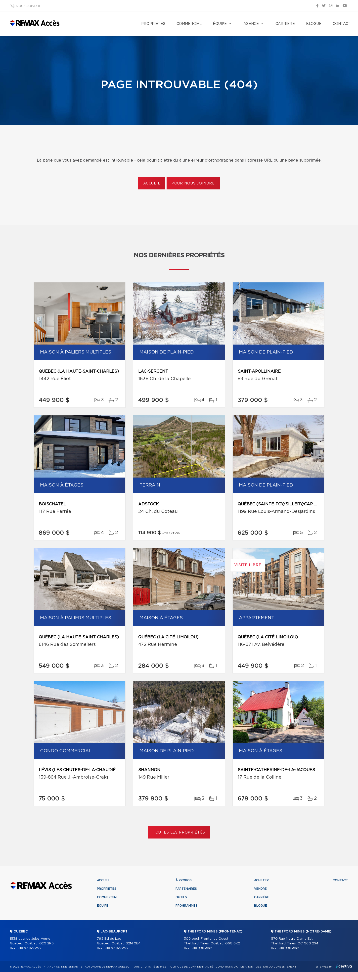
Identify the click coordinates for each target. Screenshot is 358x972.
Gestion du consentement (276, 967)
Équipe (220, 24)
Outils (181, 897)
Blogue (313, 24)
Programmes (186, 905)
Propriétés (153, 24)
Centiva (344, 966)
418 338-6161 (202, 948)
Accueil (151, 183)
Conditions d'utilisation (234, 967)
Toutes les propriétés (179, 832)
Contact (342, 24)
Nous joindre (28, 6)
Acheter (261, 880)
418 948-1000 (29, 948)
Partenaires (186, 888)
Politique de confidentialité (191, 967)
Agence (251, 24)
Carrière (285, 24)
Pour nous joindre (193, 183)
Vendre (260, 888)
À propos (184, 880)
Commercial (189, 24)
